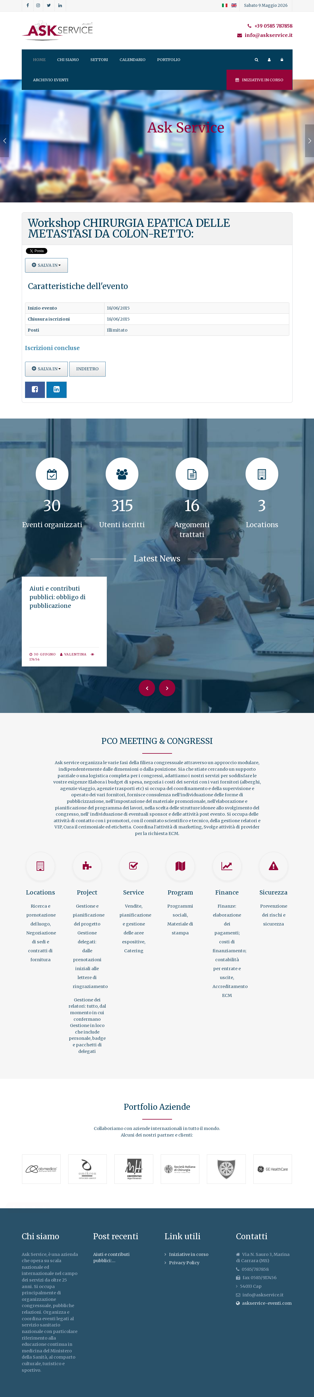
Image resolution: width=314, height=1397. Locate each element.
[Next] (167, 688)
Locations (40, 892)
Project (87, 892)
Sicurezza (274, 892)
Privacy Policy (184, 1262)
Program (180, 892)
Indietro (87, 369)
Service (133, 892)
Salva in (46, 265)
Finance (227, 892)
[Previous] (147, 688)
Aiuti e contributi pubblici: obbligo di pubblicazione (57, 597)
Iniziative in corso (259, 79)
